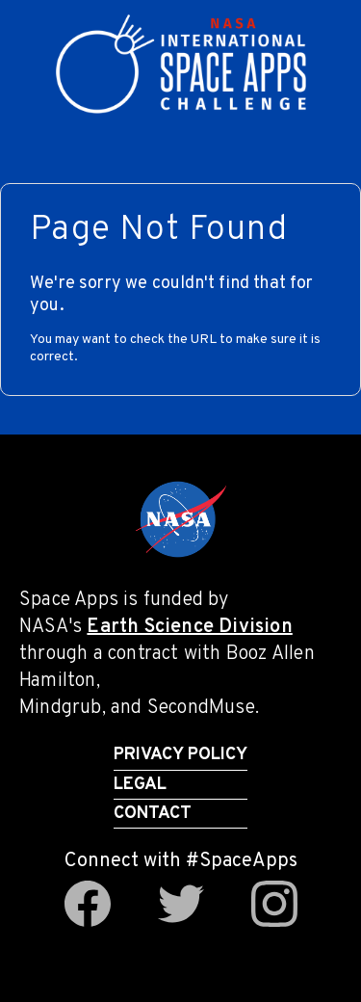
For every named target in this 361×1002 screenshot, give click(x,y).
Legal (140, 785)
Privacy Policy (180, 755)
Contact (153, 814)
